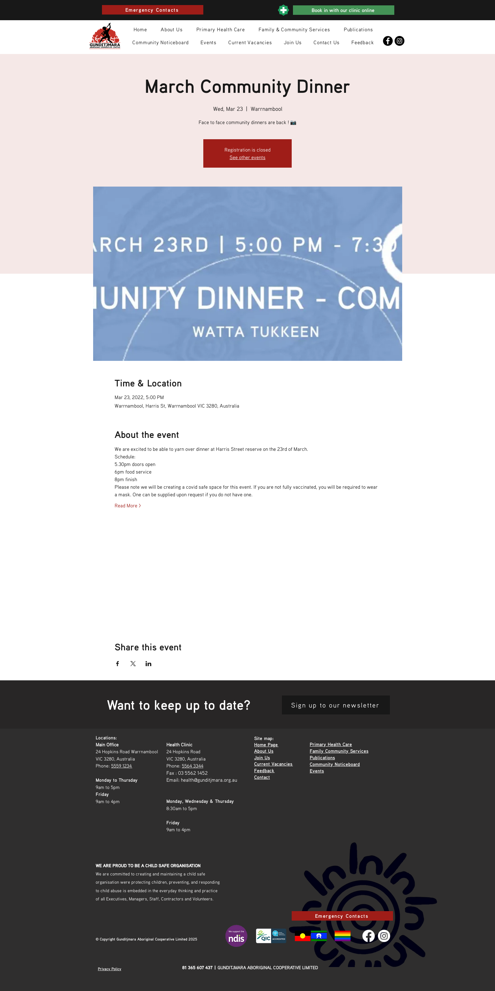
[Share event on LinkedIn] (149, 663)
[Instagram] (399, 41)
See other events (247, 157)
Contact (262, 777)
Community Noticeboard (335, 764)
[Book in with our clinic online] (343, 10)
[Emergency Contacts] (152, 10)
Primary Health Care (331, 744)
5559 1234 (121, 765)
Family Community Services (339, 751)
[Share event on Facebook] (118, 663)
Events (317, 770)
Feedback (264, 770)
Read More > (128, 505)
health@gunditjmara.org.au (209, 780)
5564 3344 (192, 765)
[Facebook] (388, 41)
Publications (322, 757)
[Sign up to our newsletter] (336, 704)
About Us (263, 751)
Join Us (262, 757)
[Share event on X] (133, 663)
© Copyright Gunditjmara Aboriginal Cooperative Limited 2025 (146, 939)
